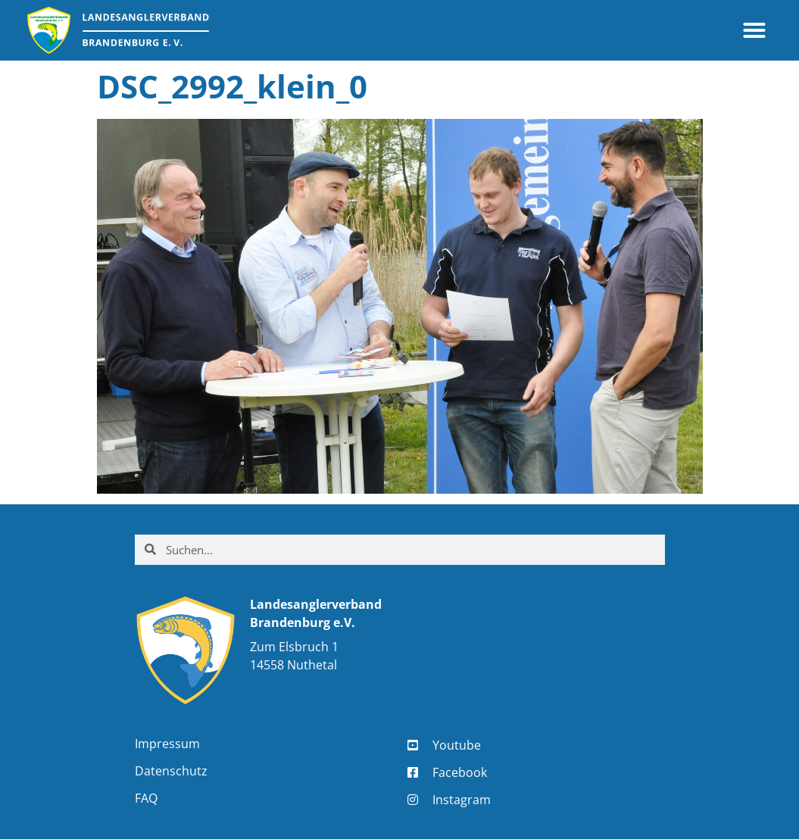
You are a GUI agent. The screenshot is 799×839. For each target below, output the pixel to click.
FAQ (146, 798)
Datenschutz (171, 770)
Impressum (167, 743)
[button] (754, 30)
